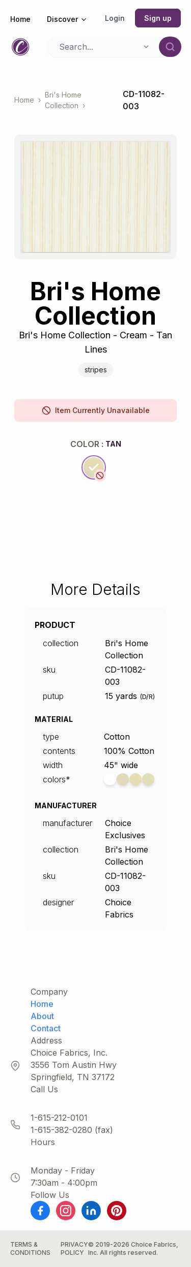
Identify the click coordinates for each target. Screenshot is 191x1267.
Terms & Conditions (30, 1248)
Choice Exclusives (125, 829)
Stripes (96, 369)
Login (115, 18)
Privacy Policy (74, 1248)
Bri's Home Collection (63, 100)
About (42, 1016)
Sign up (158, 18)
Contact (46, 1028)
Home (20, 19)
